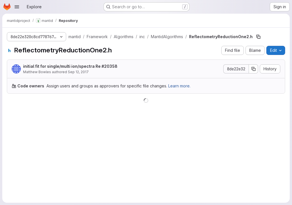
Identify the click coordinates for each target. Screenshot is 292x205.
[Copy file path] (258, 36)
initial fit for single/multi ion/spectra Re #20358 (70, 66)
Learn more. (179, 85)
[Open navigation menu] (16, 6)
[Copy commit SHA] (253, 68)
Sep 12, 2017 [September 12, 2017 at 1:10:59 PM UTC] (78, 72)
